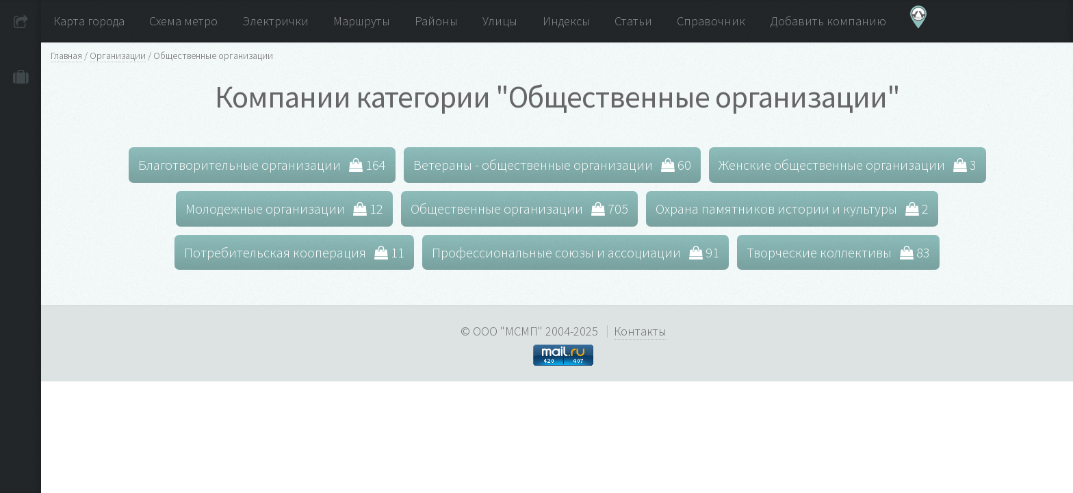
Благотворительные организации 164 (262, 164)
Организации (118, 55)
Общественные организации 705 (519, 208)
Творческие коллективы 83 (838, 252)
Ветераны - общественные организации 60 (552, 164)
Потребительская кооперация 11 (294, 252)
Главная (66, 55)
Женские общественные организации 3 (848, 164)
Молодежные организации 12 (284, 208)
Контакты (640, 331)
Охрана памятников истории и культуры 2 (792, 208)
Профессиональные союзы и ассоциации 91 (575, 252)
